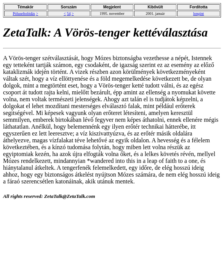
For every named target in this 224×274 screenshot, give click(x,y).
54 (68, 13)
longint (198, 13)
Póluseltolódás (24, 13)
